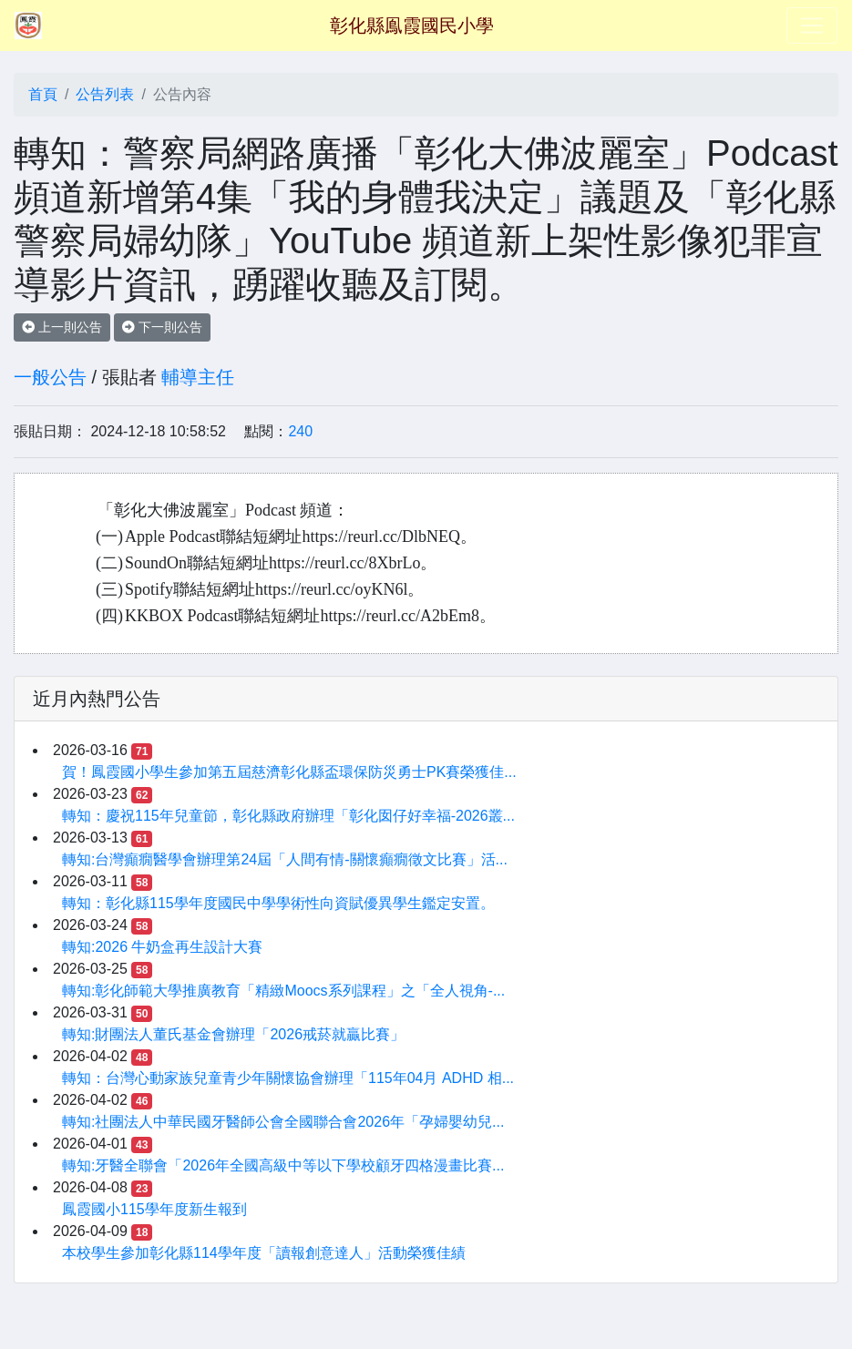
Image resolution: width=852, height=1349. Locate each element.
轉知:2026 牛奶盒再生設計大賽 (162, 947)
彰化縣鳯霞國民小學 (412, 25)
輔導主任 (197, 377)
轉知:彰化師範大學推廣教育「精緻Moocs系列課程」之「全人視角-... (283, 990)
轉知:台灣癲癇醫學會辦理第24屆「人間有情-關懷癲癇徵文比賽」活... (285, 859)
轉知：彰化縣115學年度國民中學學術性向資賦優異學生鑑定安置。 (278, 903)
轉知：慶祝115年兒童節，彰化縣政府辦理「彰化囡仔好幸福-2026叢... (288, 815)
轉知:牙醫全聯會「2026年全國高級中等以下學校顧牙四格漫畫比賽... (283, 1165)
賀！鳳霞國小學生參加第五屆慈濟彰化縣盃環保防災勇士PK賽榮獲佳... (289, 772)
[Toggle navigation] (811, 25)
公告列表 (105, 94)
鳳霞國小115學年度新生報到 (154, 1209)
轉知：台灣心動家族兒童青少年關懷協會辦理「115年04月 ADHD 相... (288, 1078)
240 (300, 431)
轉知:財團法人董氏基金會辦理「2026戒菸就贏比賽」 (233, 1034)
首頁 (42, 94)
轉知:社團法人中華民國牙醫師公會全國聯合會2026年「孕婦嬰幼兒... (283, 1121)
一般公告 (50, 377)
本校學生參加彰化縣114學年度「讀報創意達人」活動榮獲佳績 (264, 1253)
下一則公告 (162, 327)
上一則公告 (62, 327)
